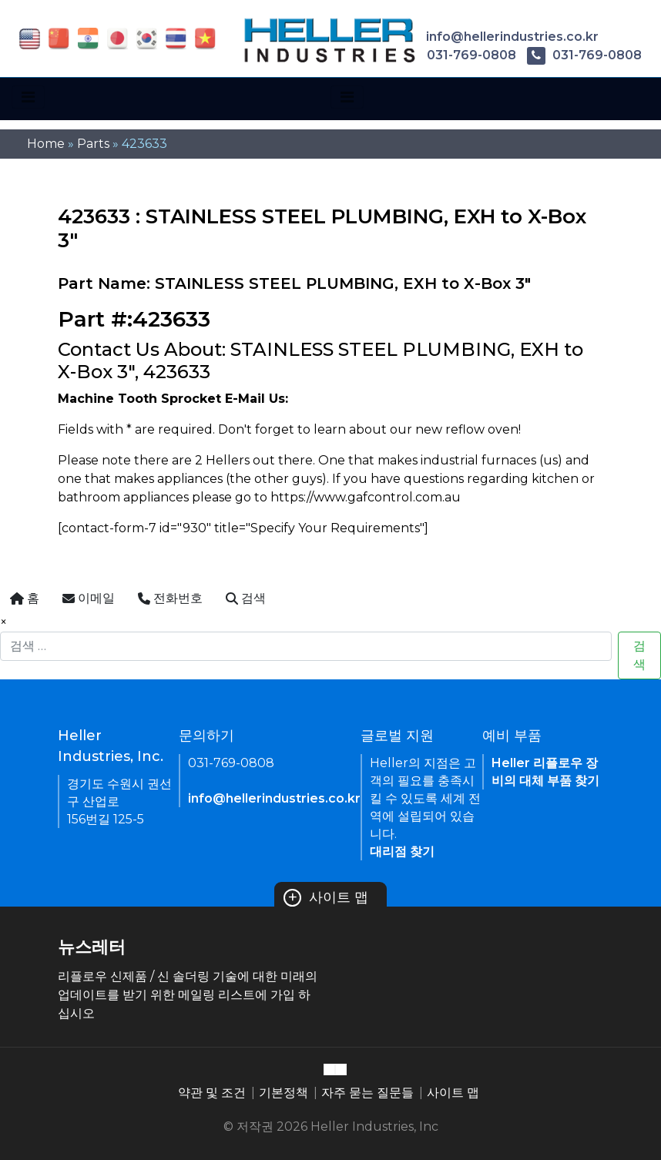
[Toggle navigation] (28, 97)
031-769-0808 (458, 55)
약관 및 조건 (212, 1092)
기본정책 (283, 1092)
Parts (93, 143)
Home (46, 143)
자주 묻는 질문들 (367, 1092)
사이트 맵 (326, 897)
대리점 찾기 (402, 851)
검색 (639, 655)
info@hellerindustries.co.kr (500, 36)
